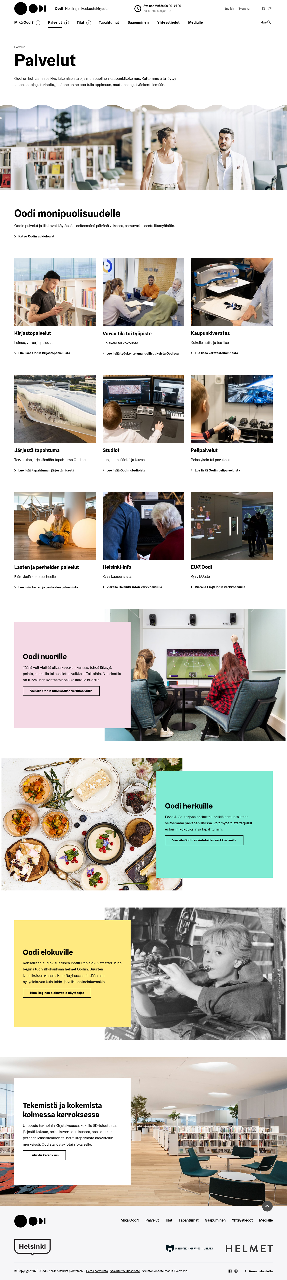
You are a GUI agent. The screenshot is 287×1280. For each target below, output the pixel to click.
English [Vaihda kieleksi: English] (229, 8)
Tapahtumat (109, 22)
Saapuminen (138, 22)
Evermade (180, 1271)
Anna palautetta (261, 1271)
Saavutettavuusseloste (125, 1271)
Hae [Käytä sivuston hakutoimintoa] (265, 22)
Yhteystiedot (168, 22)
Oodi (30, 8)
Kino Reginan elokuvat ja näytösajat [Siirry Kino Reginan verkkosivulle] (57, 993)
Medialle (195, 22)
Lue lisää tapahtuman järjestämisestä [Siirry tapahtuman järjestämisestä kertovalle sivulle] (46, 470)
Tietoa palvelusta (97, 1271)
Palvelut (55, 22)
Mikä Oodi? (24, 22)
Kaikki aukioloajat (157, 11)
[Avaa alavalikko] (36, 22)
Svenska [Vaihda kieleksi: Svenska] (243, 8)
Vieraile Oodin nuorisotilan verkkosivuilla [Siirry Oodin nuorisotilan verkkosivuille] (61, 691)
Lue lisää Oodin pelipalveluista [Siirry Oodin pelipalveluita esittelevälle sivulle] (217, 470)
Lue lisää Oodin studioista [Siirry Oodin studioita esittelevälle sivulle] (125, 470)
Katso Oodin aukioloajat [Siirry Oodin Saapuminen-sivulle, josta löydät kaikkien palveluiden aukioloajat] (36, 236)
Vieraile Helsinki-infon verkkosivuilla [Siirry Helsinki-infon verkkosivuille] (134, 587)
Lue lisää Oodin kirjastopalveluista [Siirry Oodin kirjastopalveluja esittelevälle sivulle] (44, 353)
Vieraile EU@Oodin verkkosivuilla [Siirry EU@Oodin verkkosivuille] (220, 587)
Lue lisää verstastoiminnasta (216, 353)
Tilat (80, 22)
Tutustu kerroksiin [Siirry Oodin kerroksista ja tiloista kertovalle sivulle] (44, 1155)
